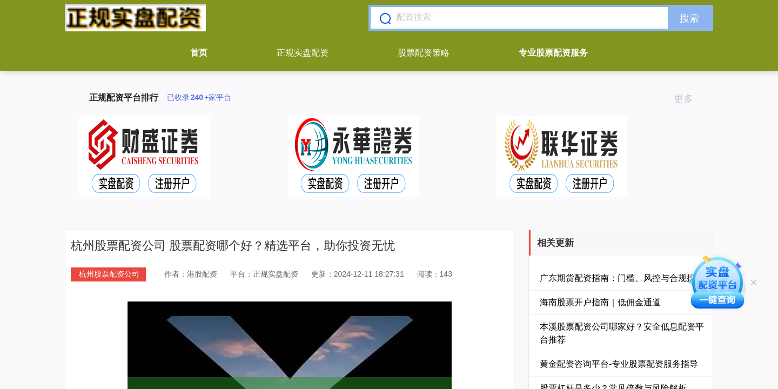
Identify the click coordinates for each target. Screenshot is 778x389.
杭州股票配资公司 (109, 274)
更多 (688, 98)
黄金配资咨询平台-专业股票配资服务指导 (619, 363)
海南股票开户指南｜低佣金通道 (600, 302)
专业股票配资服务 (553, 52)
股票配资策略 (424, 52)
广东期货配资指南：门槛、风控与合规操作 (622, 278)
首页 (198, 52)
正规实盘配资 (302, 52)
